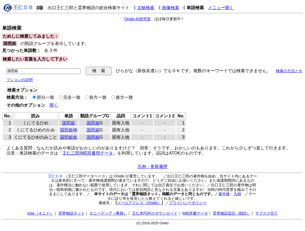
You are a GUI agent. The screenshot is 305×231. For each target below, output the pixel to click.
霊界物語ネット (71, 213)
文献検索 (145, 7)
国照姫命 (68, 137)
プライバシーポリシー (188, 203)
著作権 (224, 194)
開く (53, 105)
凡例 (237, 194)
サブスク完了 (266, 213)
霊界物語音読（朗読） (231, 213)
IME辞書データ (195, 213)
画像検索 (170, 7)
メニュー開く (221, 7)
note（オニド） (40, 213)
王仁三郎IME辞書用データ (87, 153)
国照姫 (68, 123)
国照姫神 (68, 130)
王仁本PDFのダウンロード (155, 213)
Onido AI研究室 (137, 19)
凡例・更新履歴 (152, 166)
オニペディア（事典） (108, 213)
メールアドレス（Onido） (139, 203)
